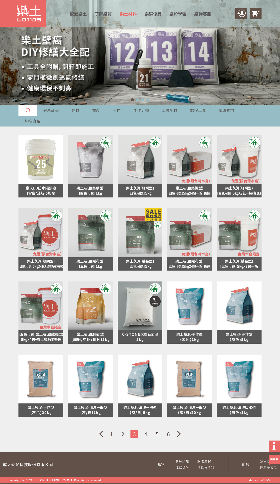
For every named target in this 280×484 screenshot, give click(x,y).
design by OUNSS (260, 480)
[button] (132, 99)
